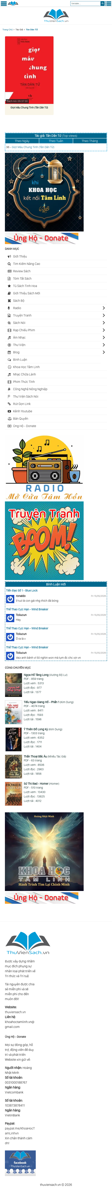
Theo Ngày (22, 141)
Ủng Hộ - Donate (24, 426)
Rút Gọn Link (22, 403)
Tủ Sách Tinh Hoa (25, 285)
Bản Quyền (20, 418)
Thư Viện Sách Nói (25, 396)
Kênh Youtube (22, 411)
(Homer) (41, 783)
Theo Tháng (90, 141)
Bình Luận (20, 359)
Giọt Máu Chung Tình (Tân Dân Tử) (29, 107)
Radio (17, 308)
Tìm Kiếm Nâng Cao (26, 263)
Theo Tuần (56, 141)
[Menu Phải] (108, 5)
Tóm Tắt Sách (22, 278)
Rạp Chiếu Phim (24, 330)
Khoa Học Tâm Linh (26, 367)
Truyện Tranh (22, 315)
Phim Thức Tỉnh (24, 381)
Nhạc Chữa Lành (24, 374)
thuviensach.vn (15, 1012)
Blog (16, 352)
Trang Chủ (7, 29)
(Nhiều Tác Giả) (45, 756)
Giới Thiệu (20, 256)
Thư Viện (19, 344)
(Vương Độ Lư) (45, 675)
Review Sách (22, 271)
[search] (103, 3)
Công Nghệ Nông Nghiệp (30, 389)
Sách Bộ (18, 300)
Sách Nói (19, 322)
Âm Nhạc (19, 337)
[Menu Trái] (4, 5)
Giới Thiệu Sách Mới (26, 293)
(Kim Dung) (49, 702)
